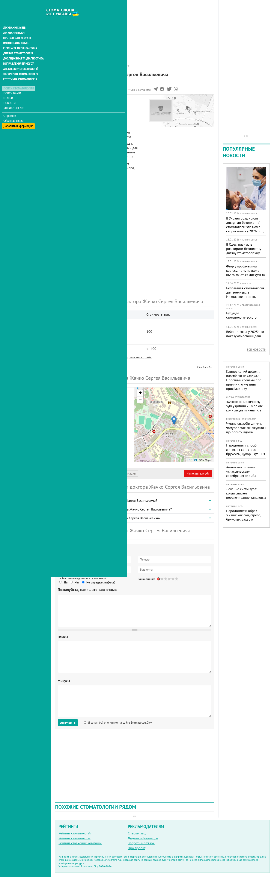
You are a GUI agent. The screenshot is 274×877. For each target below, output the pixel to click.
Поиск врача (13, 83)
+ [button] (140, 393)
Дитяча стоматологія (18, 43)
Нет (77, 582)
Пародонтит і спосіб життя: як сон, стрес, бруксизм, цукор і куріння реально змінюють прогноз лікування (245, 453)
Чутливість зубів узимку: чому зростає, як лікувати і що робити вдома (246, 427)
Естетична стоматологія (21, 69)
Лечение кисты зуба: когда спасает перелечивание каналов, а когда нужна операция (246, 495)
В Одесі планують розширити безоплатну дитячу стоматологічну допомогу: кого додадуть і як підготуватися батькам (245, 253)
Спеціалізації (137, 833)
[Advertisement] (134, 30)
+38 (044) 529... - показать (95, 450)
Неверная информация (120, 473)
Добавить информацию (19, 116)
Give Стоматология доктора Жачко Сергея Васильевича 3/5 (169, 578)
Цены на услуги (69, 109)
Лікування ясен (14, 23)
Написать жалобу (198, 473)
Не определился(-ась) (100, 582)
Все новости (256, 350)
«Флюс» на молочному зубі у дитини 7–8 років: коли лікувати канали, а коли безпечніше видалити (244, 410)
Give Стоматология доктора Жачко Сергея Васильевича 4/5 (173, 578)
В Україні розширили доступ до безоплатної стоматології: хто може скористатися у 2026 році (245, 224)
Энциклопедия (15, 98)
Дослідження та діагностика (24, 48)
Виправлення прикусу (19, 54)
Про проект (136, 848)
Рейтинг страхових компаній (80, 843)
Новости (10, 93)
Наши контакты (70, 114)
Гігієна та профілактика (21, 38)
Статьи (9, 88)
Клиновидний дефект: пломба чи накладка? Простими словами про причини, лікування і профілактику (243, 380)
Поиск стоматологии (19, 78)
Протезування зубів (18, 28)
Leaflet (192, 460)
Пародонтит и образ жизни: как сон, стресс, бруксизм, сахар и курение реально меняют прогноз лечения (245, 519)
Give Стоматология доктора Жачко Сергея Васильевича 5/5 (177, 578)
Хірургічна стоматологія (21, 64)
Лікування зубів (15, 18)
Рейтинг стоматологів (74, 838)
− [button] (140, 399)
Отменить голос (158, 578)
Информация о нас (72, 104)
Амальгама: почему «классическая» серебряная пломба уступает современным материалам (243, 475)
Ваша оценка (146, 579)
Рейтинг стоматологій (75, 833)
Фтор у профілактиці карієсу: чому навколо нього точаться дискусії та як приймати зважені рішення (245, 274)
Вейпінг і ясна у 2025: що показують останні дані (245, 333)
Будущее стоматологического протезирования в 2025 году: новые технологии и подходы (245, 321)
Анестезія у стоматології (21, 59)
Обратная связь (14, 111)
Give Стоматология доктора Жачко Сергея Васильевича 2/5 (166, 578)
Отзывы (64, 119)
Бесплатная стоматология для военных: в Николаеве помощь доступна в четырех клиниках (245, 296)
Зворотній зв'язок (141, 843)
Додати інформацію (143, 838)
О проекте (10, 106)
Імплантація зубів (16, 33)
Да (66, 582)
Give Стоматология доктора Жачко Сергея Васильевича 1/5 (162, 578)
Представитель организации (79, 473)
